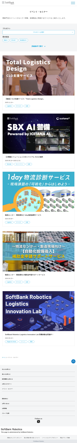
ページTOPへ (73, 361)
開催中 (6, 40)
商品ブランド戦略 (65, 437)
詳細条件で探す (37, 46)
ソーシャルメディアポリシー (50, 437)
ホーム (4, 357)
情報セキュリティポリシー (14, 437)
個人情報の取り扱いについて (32, 437)
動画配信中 (23, 40)
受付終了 (14, 40)
